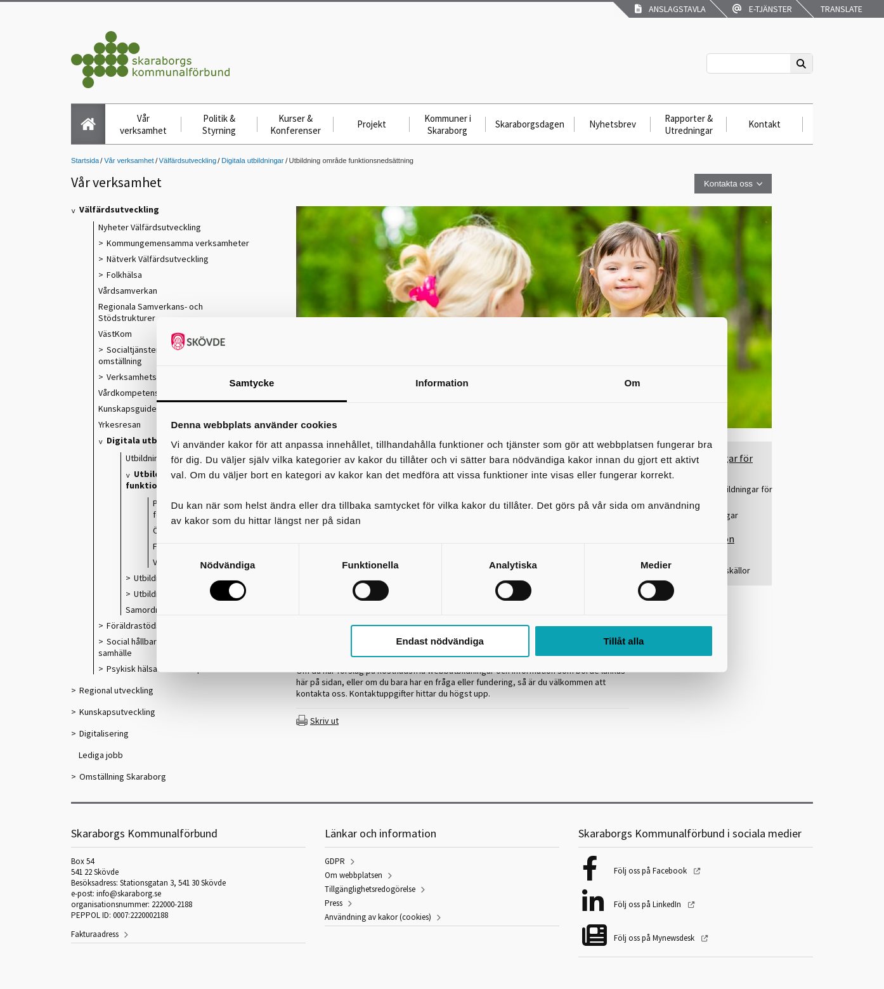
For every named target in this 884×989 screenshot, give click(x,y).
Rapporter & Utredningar (689, 124)
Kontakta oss (728, 183)
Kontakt (764, 124)
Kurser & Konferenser (295, 124)
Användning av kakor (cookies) (378, 917)
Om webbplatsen (353, 875)
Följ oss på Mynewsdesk (655, 938)
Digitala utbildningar (252, 160)
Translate (840, 9)
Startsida (85, 160)
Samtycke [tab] (252, 382)
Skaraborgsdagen (529, 124)
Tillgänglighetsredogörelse (370, 889)
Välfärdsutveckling (188, 160)
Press (333, 903)
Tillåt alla (623, 641)
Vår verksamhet (143, 124)
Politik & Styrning (219, 124)
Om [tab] (632, 382)
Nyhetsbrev (612, 124)
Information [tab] (442, 382)
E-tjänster (762, 9)
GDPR (335, 861)
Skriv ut (324, 720)
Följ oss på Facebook (651, 870)
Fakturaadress (95, 934)
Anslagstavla (670, 9)
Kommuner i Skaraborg (447, 124)
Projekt (371, 124)
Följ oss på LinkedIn (648, 904)
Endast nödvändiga (440, 641)
